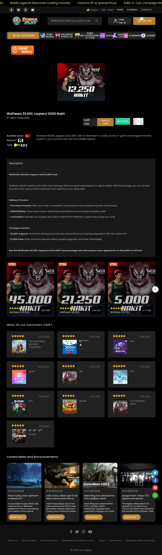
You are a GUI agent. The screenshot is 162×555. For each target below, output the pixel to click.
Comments (115, 540)
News (102, 540)
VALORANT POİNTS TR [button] (64, 35)
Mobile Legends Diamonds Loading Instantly (43, 3)
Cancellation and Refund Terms (78, 540)
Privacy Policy (29, 540)
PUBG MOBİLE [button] (47, 35)
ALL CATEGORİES (24, 35)
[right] (155, 289)
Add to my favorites (18, 117)
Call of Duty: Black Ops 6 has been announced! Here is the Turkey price (62, 497)
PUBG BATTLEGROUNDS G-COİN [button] (87, 35)
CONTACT (146, 9)
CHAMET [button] (148, 35)
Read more (17, 517)
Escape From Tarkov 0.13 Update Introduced (135, 497)
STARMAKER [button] (132, 35)
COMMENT (132, 9)
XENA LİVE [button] (117, 35)
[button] (144, 21)
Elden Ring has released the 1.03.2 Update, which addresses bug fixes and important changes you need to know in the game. (99, 497)
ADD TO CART (105, 122)
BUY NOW (122, 121)
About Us (12, 540)
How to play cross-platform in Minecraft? (23, 497)
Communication (48, 540)
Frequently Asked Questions (140, 540)
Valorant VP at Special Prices (100, 3)
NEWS (120, 9)
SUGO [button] (106, 35)
